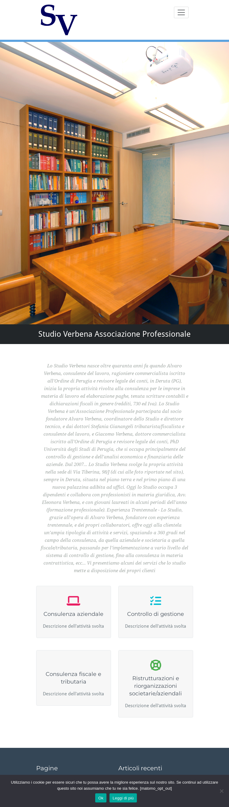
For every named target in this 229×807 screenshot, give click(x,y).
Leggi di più (123, 798)
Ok (100, 798)
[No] (221, 791)
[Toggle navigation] (181, 12)
